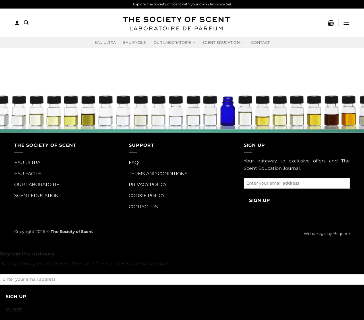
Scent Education (223, 42)
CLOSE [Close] (14, 310)
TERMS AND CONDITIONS (158, 173)
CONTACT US (143, 206)
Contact (260, 42)
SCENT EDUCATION (36, 195)
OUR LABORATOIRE (36, 184)
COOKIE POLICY (147, 195)
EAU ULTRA (105, 42)
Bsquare (341, 233)
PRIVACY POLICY (148, 184)
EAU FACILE (134, 42)
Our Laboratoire (174, 42)
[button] (17, 22)
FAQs (134, 162)
